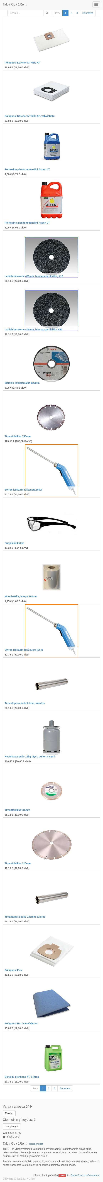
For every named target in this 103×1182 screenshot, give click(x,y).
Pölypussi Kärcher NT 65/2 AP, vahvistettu (30, 116)
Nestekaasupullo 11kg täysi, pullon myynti (30, 756)
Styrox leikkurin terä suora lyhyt (24, 649)
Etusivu (9, 1113)
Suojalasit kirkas (14, 543)
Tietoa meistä (36, 1143)
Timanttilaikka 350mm (18, 436)
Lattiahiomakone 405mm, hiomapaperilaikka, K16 (34, 276)
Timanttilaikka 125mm (18, 863)
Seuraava (87, 13)
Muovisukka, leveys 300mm (21, 596)
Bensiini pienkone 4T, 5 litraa (22, 1076)
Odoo (62, 1175)
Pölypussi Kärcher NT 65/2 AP (22, 62)
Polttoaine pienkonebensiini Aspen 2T (27, 222)
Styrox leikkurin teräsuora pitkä (23, 489)
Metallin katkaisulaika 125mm (22, 382)
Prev (57, 13)
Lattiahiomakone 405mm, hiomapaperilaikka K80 (33, 329)
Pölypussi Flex (13, 970)
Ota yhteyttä (11, 1126)
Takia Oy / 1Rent (14, 4)
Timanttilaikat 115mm (17, 810)
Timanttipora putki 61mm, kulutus (25, 703)
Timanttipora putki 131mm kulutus (25, 916)
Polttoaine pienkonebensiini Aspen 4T (27, 169)
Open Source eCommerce (85, 1175)
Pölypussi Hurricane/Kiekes (21, 1023)
